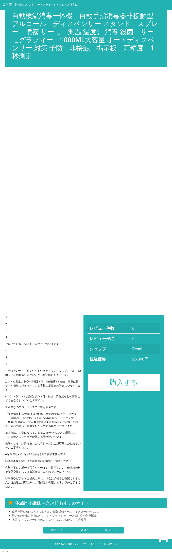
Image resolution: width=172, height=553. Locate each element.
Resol (137, 349)
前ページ (56, 530)
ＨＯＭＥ (83, 530)
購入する (124, 382)
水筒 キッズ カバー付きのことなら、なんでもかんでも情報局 (49, 519)
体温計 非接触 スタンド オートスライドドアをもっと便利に (40, 4)
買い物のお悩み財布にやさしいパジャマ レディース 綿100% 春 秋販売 (54, 515)
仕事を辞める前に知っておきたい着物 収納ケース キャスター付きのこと (55, 511)
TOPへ (4, 550)
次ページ (110, 530)
